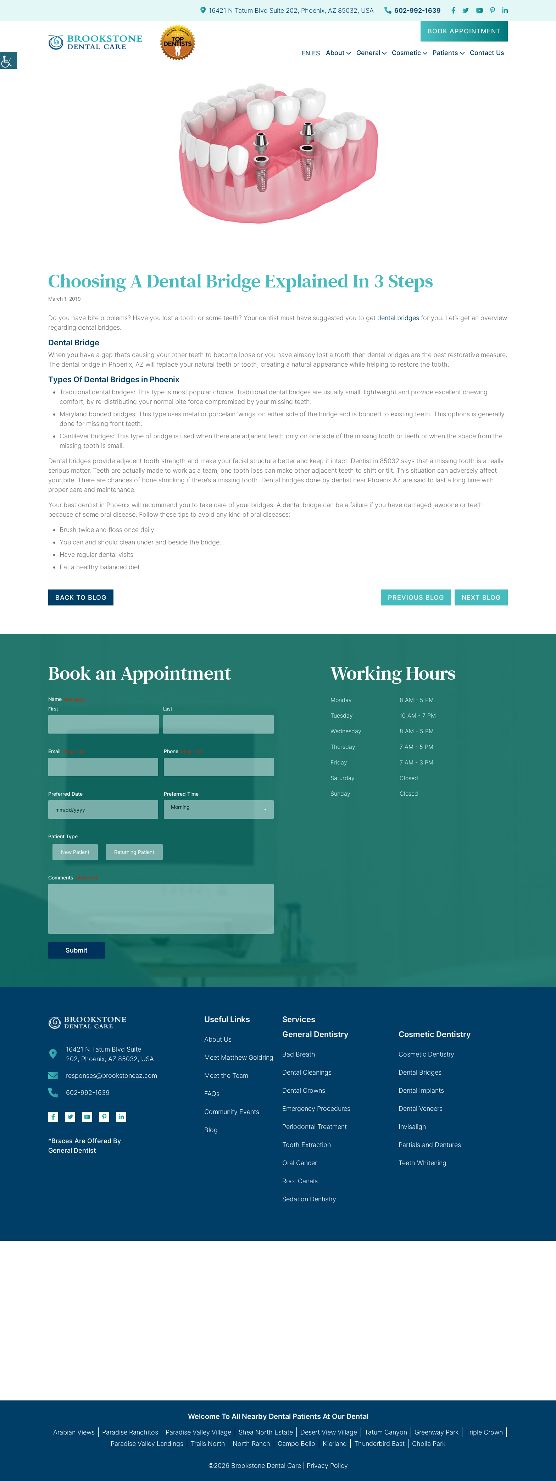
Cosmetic (406, 52)
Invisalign (412, 1126)
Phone (183, 751)
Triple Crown (484, 1432)
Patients (445, 52)
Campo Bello (296, 1443)
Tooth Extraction (306, 1144)
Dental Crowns (303, 1090)
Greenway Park (436, 1432)
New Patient (75, 852)
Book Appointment (464, 31)
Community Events (231, 1111)
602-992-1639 (412, 10)
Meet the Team (226, 1075)
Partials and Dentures (430, 1144)
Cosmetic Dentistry (426, 1054)
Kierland (335, 1443)
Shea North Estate (266, 1432)
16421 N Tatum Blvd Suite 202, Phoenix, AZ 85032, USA (287, 10)
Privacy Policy (327, 1465)
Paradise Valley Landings (147, 1443)
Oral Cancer (299, 1163)
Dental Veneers (421, 1108)
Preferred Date (65, 794)
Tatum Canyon (386, 1432)
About (335, 52)
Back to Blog (80, 597)
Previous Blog (416, 597)
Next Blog (481, 597)
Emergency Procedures (316, 1108)
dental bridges (398, 318)
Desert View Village (328, 1432)
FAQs (211, 1093)
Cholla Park (428, 1443)
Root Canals (300, 1181)
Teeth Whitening (422, 1163)
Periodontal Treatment (314, 1126)
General (368, 52)
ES (316, 53)
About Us (218, 1039)
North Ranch (251, 1443)
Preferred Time (181, 794)
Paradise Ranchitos (130, 1432)
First (53, 709)
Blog (211, 1130)
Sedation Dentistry (309, 1199)
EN (305, 53)
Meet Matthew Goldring (238, 1057)
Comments (73, 877)
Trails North (208, 1443)
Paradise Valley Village (198, 1432)
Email (66, 751)
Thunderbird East (379, 1443)
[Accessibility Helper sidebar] (8, 60)
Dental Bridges (420, 1072)
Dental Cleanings (307, 1072)
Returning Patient (134, 852)
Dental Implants (421, 1090)
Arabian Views (74, 1432)
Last (167, 709)
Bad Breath (298, 1054)
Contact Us (487, 52)
